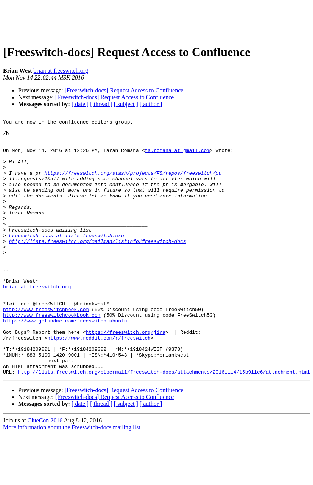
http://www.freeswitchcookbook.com (51, 354)
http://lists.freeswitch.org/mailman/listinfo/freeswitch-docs (97, 266)
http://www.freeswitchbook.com (46, 347)
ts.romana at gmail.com (177, 156)
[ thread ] (101, 104)
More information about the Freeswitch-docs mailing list (71, 478)
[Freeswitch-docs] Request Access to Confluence (124, 90)
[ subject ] (126, 104)
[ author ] (151, 104)
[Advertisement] (156, 20)
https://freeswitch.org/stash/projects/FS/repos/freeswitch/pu (132, 184)
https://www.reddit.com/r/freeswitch (99, 382)
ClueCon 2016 (44, 471)
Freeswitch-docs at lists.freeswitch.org (66, 259)
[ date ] (80, 104)
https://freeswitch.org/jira (125, 375)
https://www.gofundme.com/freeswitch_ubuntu (65, 361)
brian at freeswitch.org (61, 70)
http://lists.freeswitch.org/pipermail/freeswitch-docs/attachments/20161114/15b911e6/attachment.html (164, 422)
